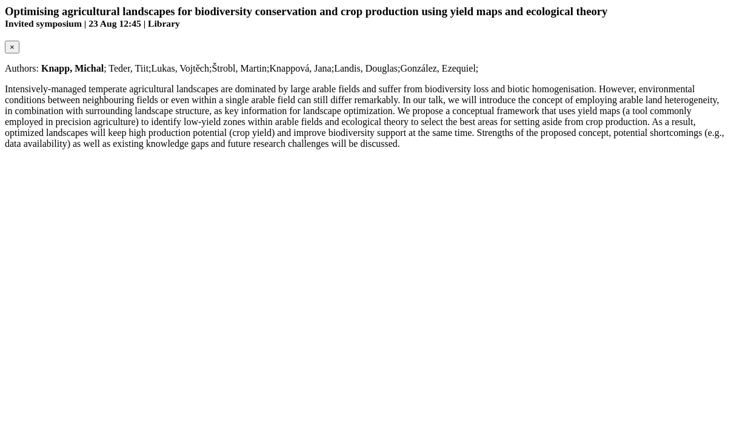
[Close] (12, 47)
